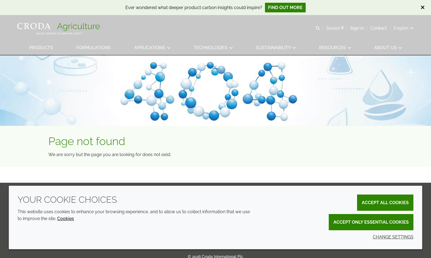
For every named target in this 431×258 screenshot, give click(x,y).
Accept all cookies (385, 202)
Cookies (65, 218)
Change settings (393, 237)
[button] (41, 48)
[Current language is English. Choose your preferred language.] (403, 28)
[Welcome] (59, 26)
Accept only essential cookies (371, 222)
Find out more (285, 7)
